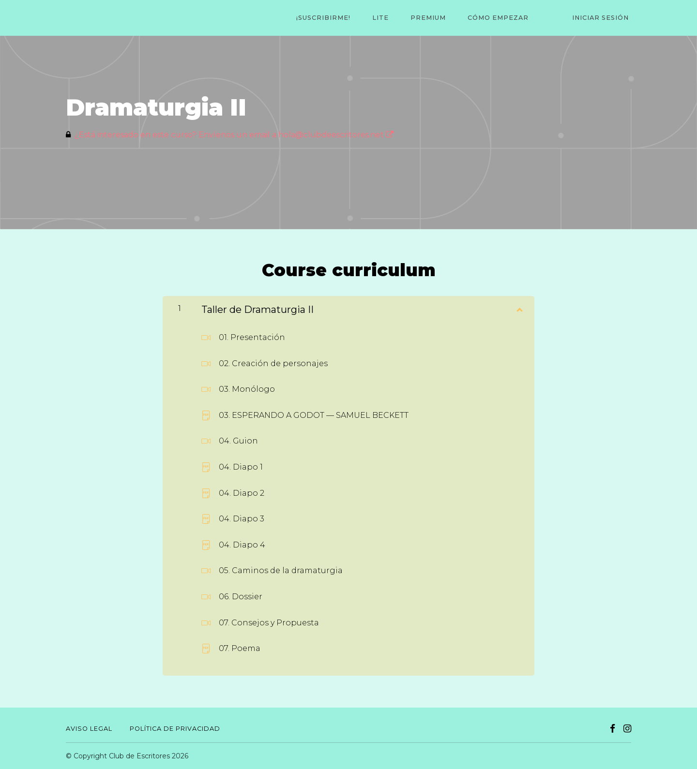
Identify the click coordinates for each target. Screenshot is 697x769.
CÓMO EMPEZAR (509, 18)
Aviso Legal (89, 728)
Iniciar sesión (603, 18)
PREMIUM (443, 18)
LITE (400, 18)
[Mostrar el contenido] (519, 307)
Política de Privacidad (175, 728)
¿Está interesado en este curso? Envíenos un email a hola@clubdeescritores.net (234, 134)
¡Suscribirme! (347, 18)
